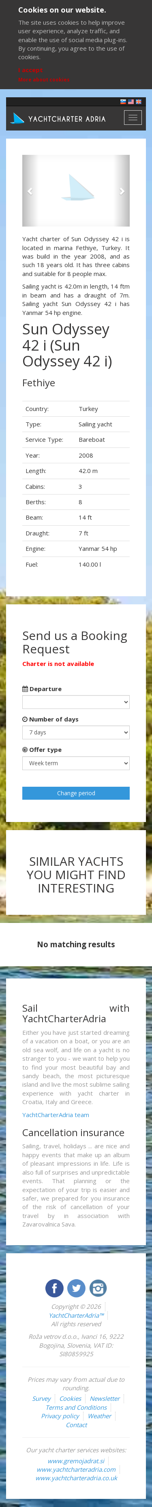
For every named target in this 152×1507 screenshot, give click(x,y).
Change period (76, 793)
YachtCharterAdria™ (76, 1315)
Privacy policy (60, 1416)
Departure (42, 689)
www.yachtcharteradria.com (76, 1469)
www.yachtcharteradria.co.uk (76, 1478)
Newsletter (105, 1398)
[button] (30, 191)
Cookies (70, 1398)
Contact (76, 1425)
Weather (99, 1416)
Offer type (42, 749)
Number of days (50, 719)
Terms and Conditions (76, 1407)
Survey (41, 1398)
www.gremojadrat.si (75, 1461)
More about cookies (44, 79)
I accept (30, 70)
